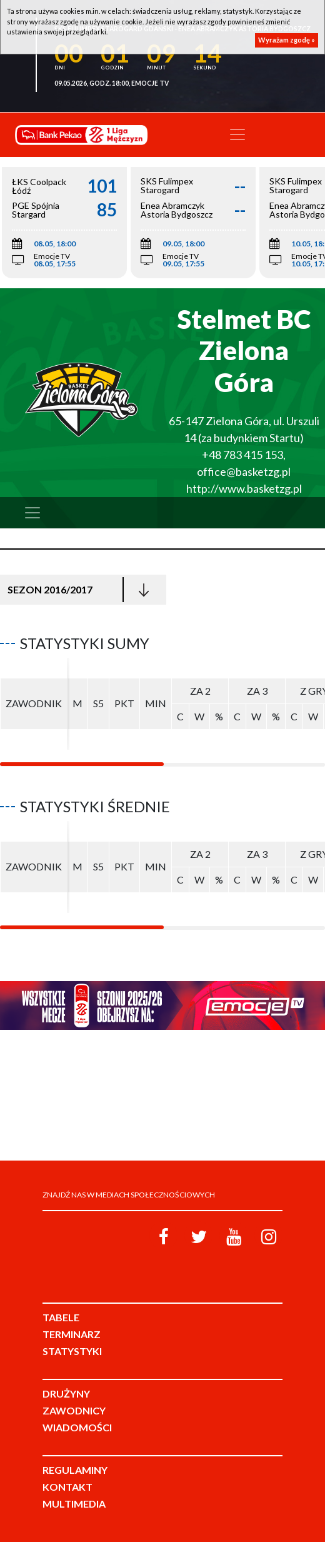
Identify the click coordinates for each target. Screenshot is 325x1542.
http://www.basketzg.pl (244, 488)
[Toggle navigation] (237, 134)
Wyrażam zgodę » (286, 40)
